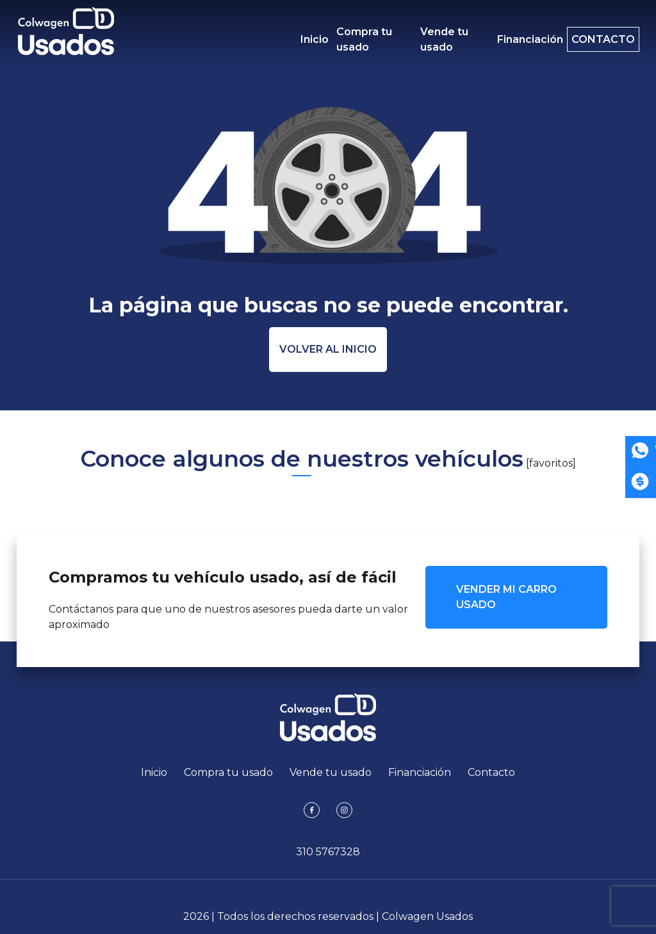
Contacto (596, 39)
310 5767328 (328, 852)
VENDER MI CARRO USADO (506, 597)
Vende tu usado (437, 39)
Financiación (516, 39)
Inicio (314, 39)
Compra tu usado (364, 39)
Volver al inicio (328, 349)
